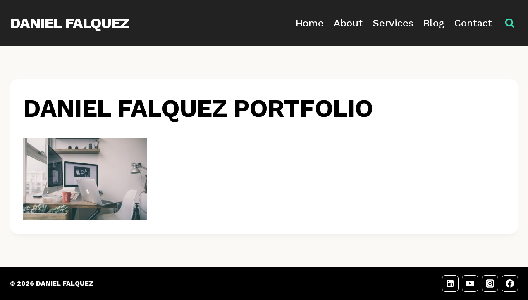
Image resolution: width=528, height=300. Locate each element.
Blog (433, 23)
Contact (473, 23)
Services (393, 23)
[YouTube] (470, 283)
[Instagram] (490, 283)
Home (310, 23)
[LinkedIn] (450, 283)
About (348, 23)
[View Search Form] (509, 23)
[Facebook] (510, 283)
